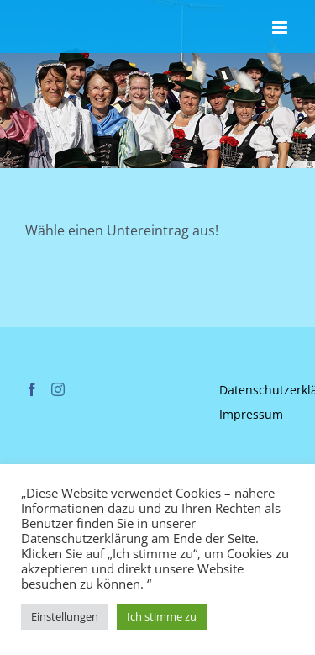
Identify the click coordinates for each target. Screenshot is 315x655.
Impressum (251, 414)
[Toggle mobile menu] (281, 27)
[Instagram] (58, 389)
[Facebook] (32, 389)
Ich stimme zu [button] (162, 616)
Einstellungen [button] (64, 616)
